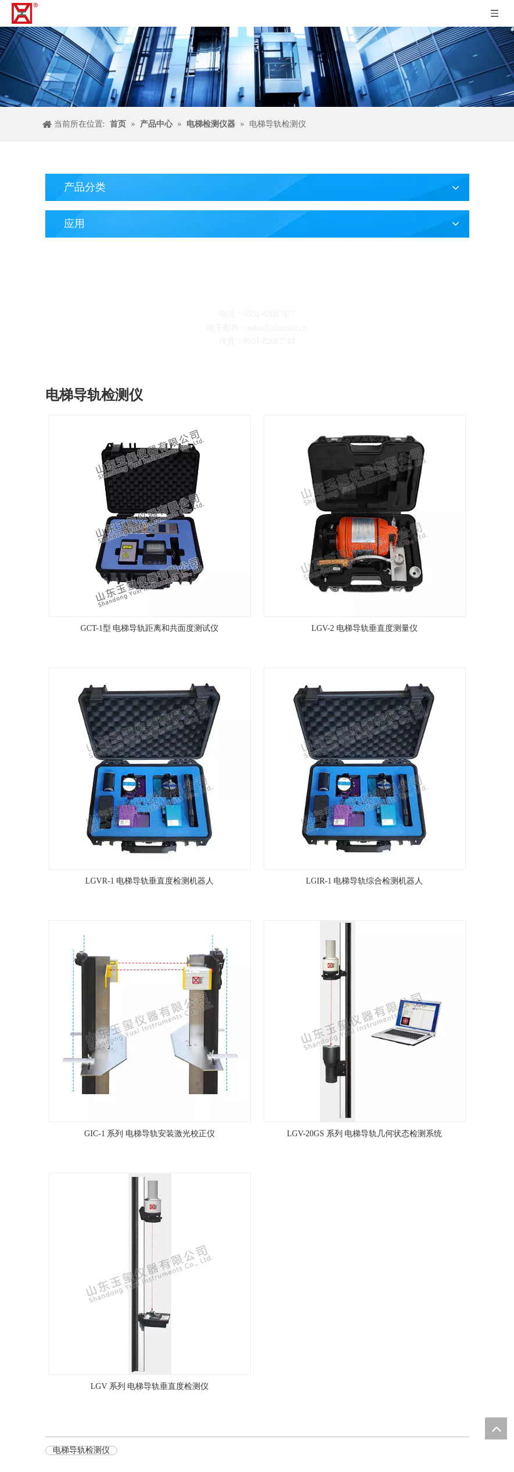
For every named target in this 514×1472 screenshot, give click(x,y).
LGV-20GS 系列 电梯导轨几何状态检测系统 (364, 1133)
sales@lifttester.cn (277, 328)
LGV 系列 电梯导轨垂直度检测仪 (150, 1386)
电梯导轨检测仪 (81, 1450)
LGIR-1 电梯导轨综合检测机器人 (364, 881)
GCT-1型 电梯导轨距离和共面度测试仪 (150, 628)
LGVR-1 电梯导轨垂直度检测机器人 (149, 881)
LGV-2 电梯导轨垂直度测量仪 (364, 628)
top (496, 1428)
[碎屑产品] (257, 67)
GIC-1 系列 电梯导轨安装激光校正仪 (149, 1133)
